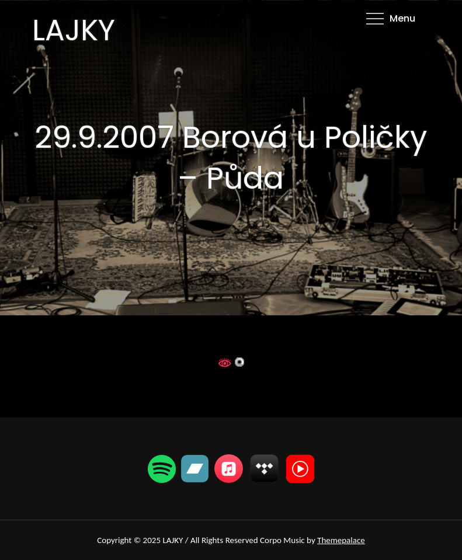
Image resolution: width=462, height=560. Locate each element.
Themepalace (341, 540)
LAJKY (73, 30)
